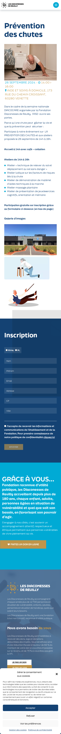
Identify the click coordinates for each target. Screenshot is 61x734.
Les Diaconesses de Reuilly (21, 5)
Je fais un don (19, 662)
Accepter (30, 708)
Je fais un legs (19, 667)
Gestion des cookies (18, 730)
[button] (56, 674)
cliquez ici (49, 437)
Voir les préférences (30, 723)
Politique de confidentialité (40, 730)
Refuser (30, 715)
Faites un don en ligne (23, 544)
